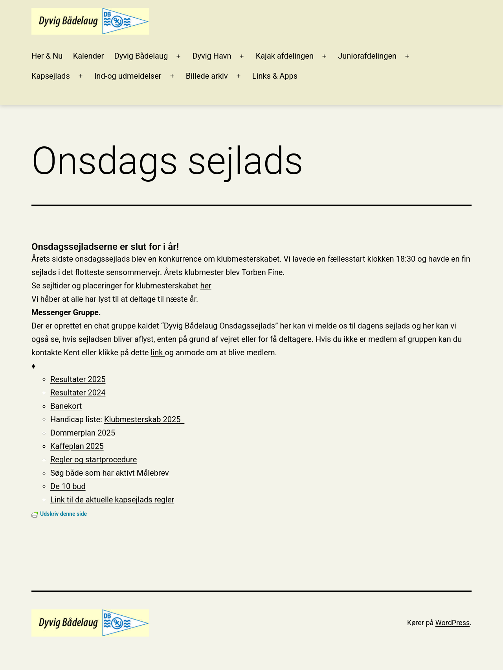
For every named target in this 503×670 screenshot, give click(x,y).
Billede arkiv (207, 76)
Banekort (66, 406)
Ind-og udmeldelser (128, 76)
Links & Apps (274, 76)
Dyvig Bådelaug (141, 56)
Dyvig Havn (211, 56)
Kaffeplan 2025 (77, 446)
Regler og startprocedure (93, 459)
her (205, 285)
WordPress (452, 622)
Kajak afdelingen (285, 56)
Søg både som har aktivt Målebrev (109, 473)
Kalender (88, 56)
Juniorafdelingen (367, 56)
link (158, 352)
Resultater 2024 (77, 392)
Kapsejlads (50, 76)
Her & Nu (46, 56)
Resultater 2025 (77, 379)
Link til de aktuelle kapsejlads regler (112, 499)
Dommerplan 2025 (82, 432)
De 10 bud (68, 486)
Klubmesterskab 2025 (144, 419)
